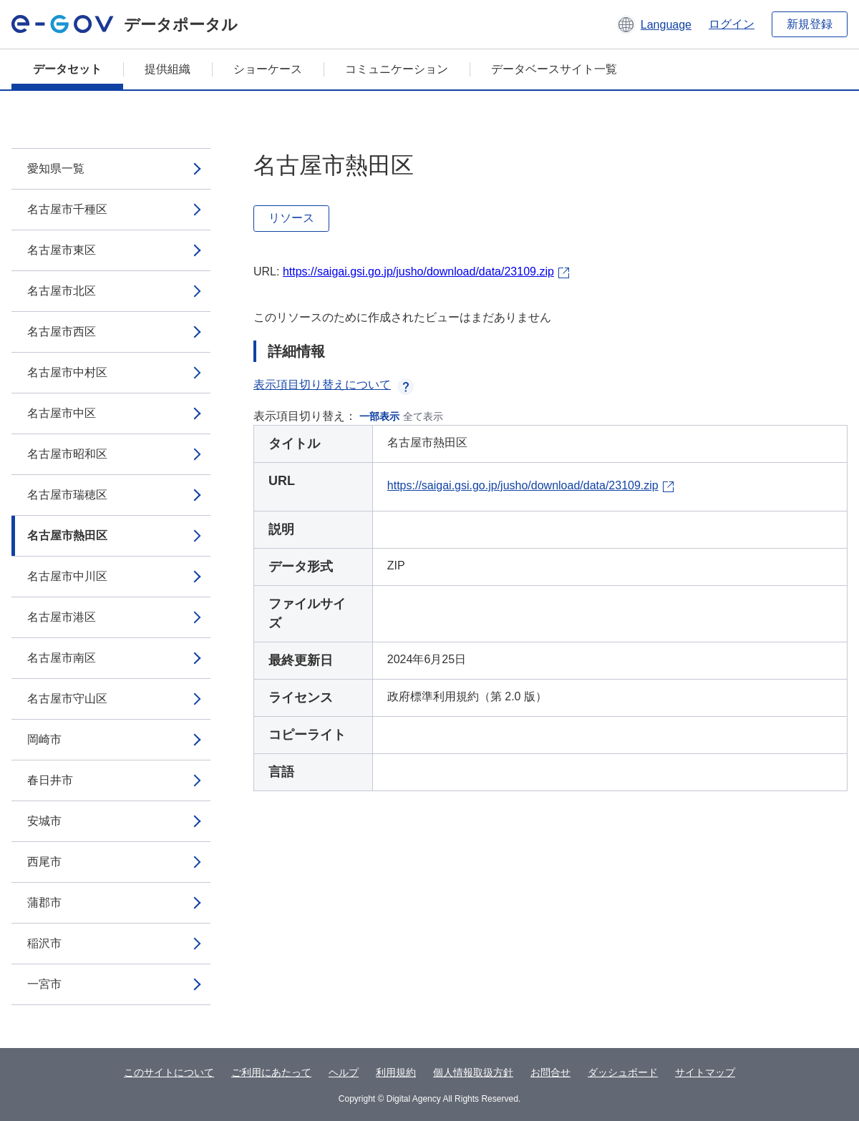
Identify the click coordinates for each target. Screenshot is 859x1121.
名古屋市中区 (61, 413)
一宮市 (44, 984)
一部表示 (379, 416)
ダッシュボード (623, 1072)
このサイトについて (169, 1072)
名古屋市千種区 (67, 209)
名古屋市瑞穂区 (67, 495)
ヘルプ (344, 1072)
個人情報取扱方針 (473, 1072)
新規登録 (810, 24)
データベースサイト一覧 (554, 69)
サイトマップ (705, 1072)
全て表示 (423, 416)
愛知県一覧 (55, 168)
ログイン (731, 24)
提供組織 (167, 69)
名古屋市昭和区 (67, 454)
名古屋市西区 (61, 331)
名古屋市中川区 (67, 576)
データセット (67, 69)
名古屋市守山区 (67, 698)
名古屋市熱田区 (67, 535)
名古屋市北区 (61, 291)
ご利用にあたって (271, 1072)
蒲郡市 (44, 902)
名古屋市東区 (61, 250)
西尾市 (44, 862)
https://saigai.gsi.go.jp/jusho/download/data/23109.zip (418, 271)
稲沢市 (44, 943)
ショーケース (267, 69)
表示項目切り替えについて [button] (333, 384)
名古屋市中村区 (67, 372)
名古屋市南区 (61, 658)
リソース (291, 218)
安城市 (44, 821)
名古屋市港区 (61, 617)
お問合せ (550, 1072)
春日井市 (50, 780)
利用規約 (396, 1072)
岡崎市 (44, 739)
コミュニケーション (396, 69)
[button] (653, 24)
